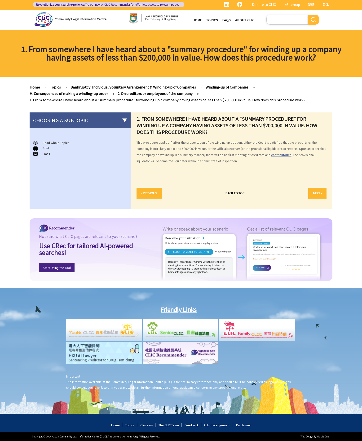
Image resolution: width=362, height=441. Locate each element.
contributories (281, 154)
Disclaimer (243, 425)
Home (197, 20)
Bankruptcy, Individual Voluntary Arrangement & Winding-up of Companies (133, 87)
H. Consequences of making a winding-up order (69, 93)
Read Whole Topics (56, 142)
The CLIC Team (169, 425)
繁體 (311, 4)
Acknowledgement (217, 425)
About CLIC (244, 20)
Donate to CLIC (264, 4)
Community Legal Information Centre (80, 19)
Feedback (192, 425)
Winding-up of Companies (227, 87)
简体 (325, 4)
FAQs (226, 20)
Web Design (306, 436)
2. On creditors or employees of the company (155, 93)
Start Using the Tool (57, 267)
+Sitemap (292, 4)
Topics (212, 20)
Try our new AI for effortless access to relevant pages (107, 4)
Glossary (146, 425)
